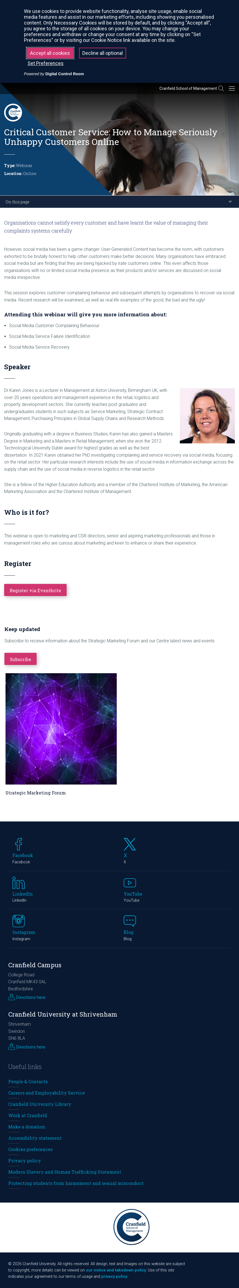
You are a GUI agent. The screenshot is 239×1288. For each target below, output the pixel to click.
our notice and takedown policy (116, 1270)
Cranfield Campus (34, 965)
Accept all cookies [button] (50, 53)
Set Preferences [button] (46, 63)
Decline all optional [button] (102, 53)
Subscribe (20, 659)
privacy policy (114, 1276)
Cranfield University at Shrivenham (62, 1014)
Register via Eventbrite (35, 590)
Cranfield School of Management (188, 88)
